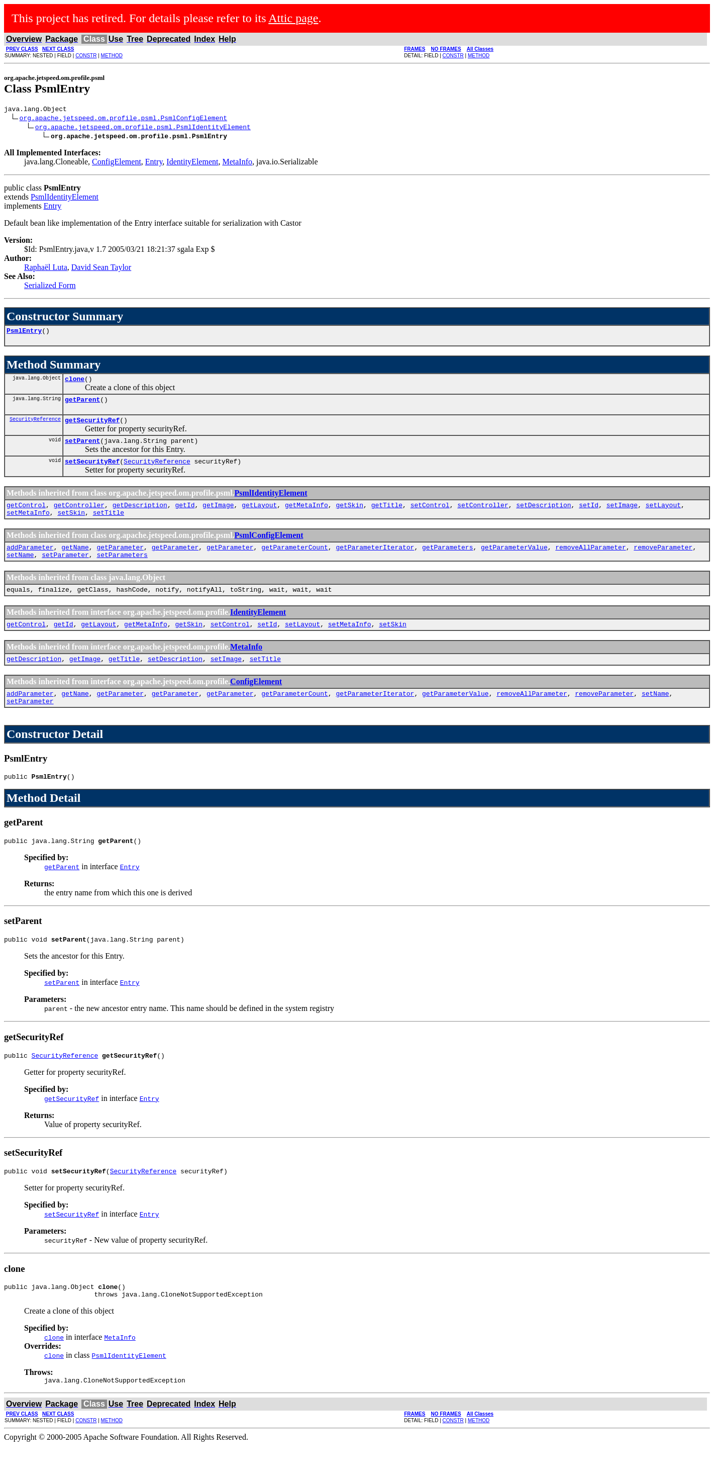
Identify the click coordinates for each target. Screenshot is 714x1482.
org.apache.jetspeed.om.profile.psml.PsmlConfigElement (123, 119)
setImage (622, 516)
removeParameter (663, 562)
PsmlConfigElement (269, 548)
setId (588, 516)
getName (75, 562)
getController (79, 516)
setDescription (543, 516)
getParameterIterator (375, 562)
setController (482, 516)
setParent (82, 449)
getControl (26, 516)
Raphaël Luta (45, 268)
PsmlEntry (24, 333)
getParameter (120, 562)
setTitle (108, 525)
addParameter (30, 562)
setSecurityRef (92, 471)
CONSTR (85, 55)
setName (20, 571)
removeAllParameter (590, 562)
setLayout (663, 516)
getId (184, 516)
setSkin (71, 525)
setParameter (65, 571)
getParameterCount (294, 562)
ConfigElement (116, 163)
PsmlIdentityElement (64, 198)
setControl (430, 516)
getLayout (259, 516)
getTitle (386, 516)
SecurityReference (35, 426)
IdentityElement (192, 163)
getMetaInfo (306, 516)
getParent (82, 405)
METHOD (112, 55)
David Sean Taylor (101, 268)
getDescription (140, 516)
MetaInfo (237, 163)
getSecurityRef (92, 427)
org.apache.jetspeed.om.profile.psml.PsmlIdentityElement (143, 128)
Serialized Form (50, 287)
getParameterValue (514, 562)
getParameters (447, 562)
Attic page (293, 18)
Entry (154, 163)
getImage (218, 516)
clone (74, 383)
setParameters (121, 571)
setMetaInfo (28, 525)
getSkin (349, 516)
